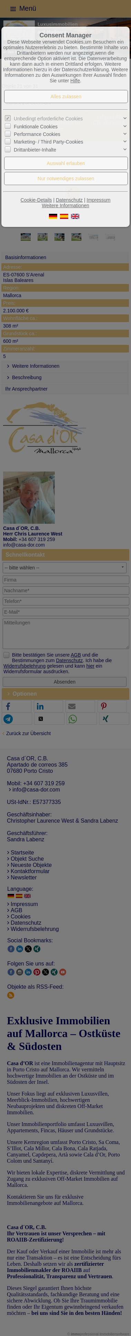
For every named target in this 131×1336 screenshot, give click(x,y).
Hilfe (75, 80)
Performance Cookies (37, 134)
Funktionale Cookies (36, 126)
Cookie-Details (36, 200)
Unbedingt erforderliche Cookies (48, 118)
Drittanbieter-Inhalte (35, 150)
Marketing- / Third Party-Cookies (48, 142)
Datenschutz (69, 200)
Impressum (98, 200)
